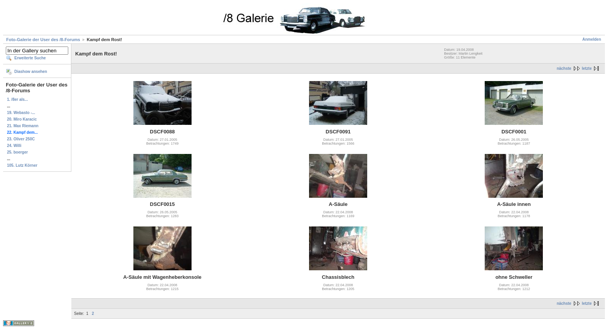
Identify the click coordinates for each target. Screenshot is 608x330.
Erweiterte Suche (30, 58)
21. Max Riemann (22, 126)
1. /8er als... (17, 99)
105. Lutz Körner (22, 165)
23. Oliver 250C (21, 139)
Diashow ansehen (30, 71)
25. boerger (17, 152)
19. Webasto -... (21, 113)
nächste (564, 68)
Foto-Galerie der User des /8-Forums (43, 39)
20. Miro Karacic (22, 119)
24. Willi (14, 145)
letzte (587, 68)
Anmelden (591, 39)
